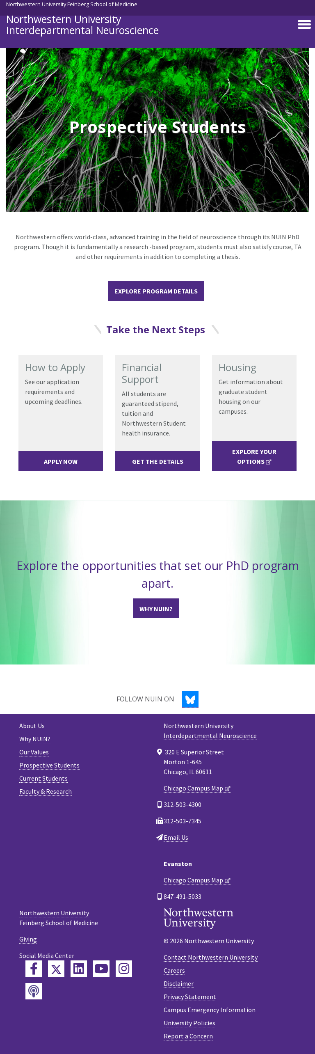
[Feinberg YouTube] (101, 968)
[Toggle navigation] (304, 25)
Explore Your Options (254, 456)
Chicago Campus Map (193, 788)
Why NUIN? (156, 609)
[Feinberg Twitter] (56, 968)
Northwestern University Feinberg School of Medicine (71, 4)
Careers (174, 970)
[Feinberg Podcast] (33, 991)
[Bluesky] (190, 699)
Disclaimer (179, 983)
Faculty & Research (45, 791)
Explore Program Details (156, 291)
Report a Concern (188, 1036)
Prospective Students (49, 765)
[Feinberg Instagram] (124, 968)
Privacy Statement (190, 996)
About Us (32, 726)
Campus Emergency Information (210, 1010)
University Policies (189, 1023)
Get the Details (157, 461)
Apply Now (61, 461)
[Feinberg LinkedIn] (79, 968)
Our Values (34, 752)
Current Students (43, 778)
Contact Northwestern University (211, 957)
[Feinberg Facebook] (33, 968)
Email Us (176, 837)
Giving (28, 939)
